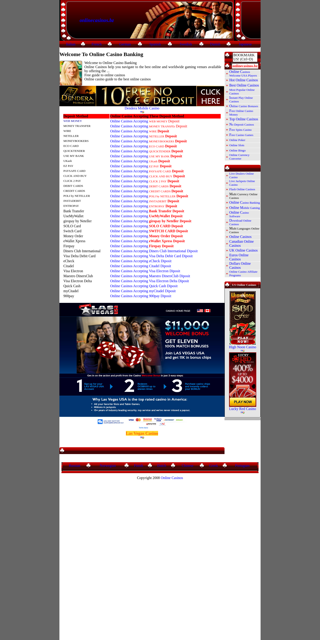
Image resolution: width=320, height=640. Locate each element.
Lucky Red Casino (242, 409)
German (125, 44)
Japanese (245, 44)
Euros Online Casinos (239, 257)
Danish (215, 44)
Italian (71, 44)
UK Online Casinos (243, 250)
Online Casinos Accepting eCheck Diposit (140, 261)
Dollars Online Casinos (240, 265)
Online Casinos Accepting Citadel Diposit (140, 266)
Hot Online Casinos (243, 80)
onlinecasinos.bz (97, 20)
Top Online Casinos (243, 119)
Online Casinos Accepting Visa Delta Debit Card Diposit (151, 256)
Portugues (242, 465)
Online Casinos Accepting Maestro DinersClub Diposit (150, 276)
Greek (213, 465)
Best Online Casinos (244, 85)
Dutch (161, 465)
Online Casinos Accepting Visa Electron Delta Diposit (149, 281)
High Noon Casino (242, 347)
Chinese (187, 465)
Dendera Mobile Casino (142, 108)
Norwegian (108, 465)
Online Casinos (240, 237)
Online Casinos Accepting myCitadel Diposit (143, 291)
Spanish (155, 44)
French (97, 44)
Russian (74, 465)
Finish (138, 465)
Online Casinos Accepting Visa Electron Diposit (145, 271)
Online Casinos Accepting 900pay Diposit (140, 296)
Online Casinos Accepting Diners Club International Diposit (154, 251)
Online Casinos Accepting (145, 121)
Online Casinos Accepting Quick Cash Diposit (144, 286)
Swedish (186, 44)
